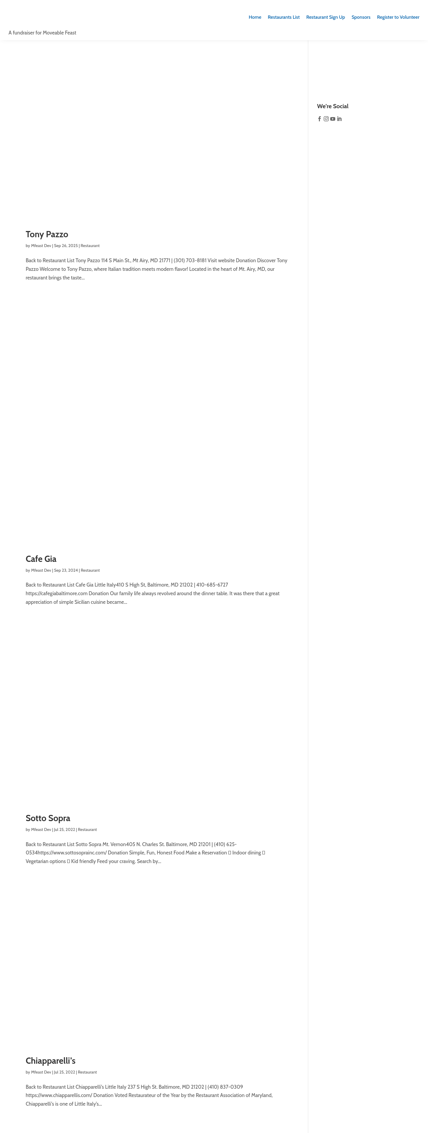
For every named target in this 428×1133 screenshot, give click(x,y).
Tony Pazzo (47, 234)
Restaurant (90, 245)
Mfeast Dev (41, 245)
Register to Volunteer (398, 17)
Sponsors (361, 17)
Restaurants (284, 17)
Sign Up (325, 17)
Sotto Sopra (48, 818)
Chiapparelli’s (50, 1060)
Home (255, 17)
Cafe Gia (41, 559)
